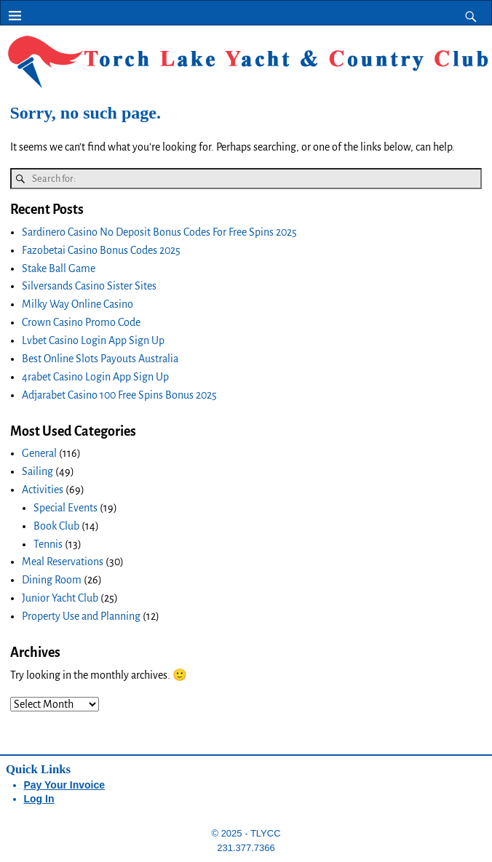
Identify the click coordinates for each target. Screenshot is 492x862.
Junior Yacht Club (60, 598)
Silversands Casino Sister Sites (89, 286)
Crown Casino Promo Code (81, 322)
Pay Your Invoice (65, 785)
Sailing (37, 471)
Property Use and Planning (81, 616)
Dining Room (52, 580)
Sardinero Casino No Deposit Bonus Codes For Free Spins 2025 (159, 232)
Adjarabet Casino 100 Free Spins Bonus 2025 (119, 395)
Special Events (65, 508)
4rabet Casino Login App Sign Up (95, 377)
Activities (42, 489)
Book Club (56, 526)
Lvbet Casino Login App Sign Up (93, 340)
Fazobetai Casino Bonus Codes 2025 (101, 250)
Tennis (48, 544)
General (39, 453)
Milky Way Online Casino (77, 304)
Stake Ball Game (58, 268)
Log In (39, 799)
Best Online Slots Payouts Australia (100, 358)
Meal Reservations (62, 561)
